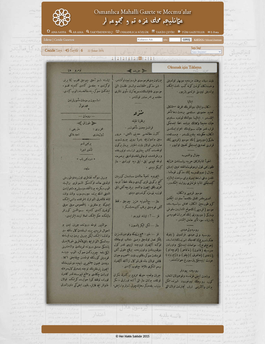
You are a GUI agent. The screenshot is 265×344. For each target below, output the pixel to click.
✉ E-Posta (213, 32)
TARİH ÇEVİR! (163, 32)
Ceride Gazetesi (64, 40)
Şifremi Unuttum (213, 39)
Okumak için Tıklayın (184, 67)
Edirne (48, 40)
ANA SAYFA (56, 32)
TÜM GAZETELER (191, 32)
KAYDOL (199, 39)
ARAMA (76, 32)
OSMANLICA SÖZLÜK (132, 32)
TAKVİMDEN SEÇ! (99, 32)
